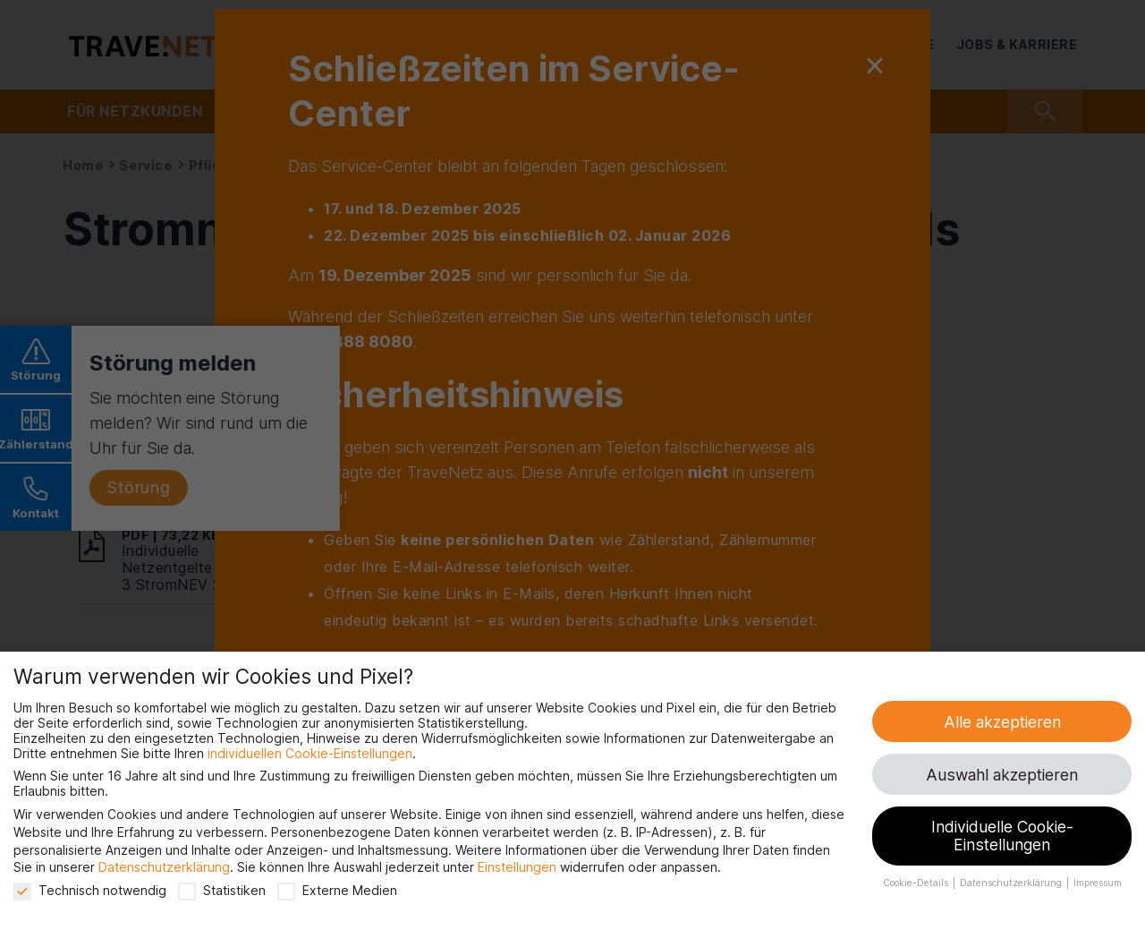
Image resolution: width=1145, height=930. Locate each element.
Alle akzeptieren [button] (1002, 721)
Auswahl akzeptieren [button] (1002, 774)
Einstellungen (517, 867)
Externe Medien (337, 890)
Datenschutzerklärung (164, 867)
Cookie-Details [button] (917, 883)
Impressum (1097, 883)
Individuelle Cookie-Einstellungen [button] (1002, 835)
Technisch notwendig (89, 890)
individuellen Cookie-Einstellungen (310, 753)
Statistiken (222, 890)
